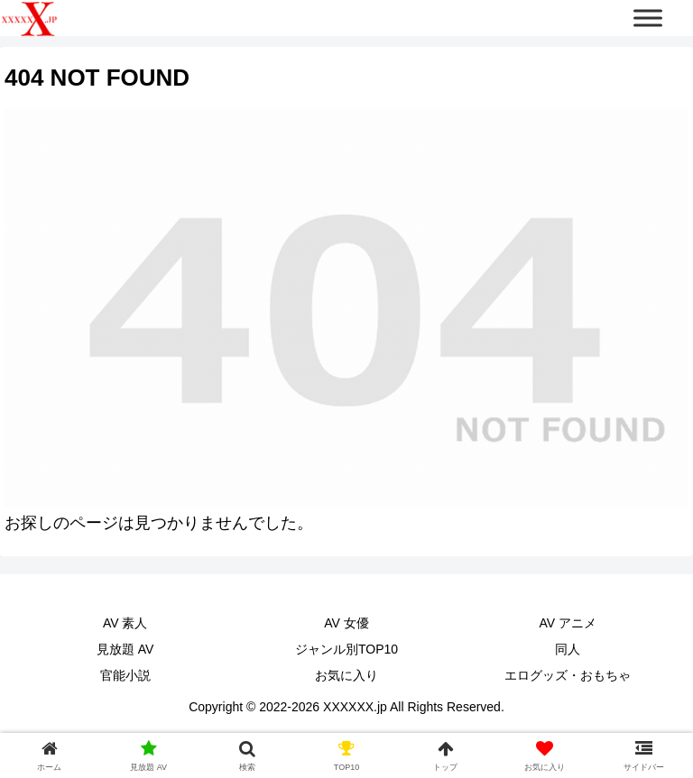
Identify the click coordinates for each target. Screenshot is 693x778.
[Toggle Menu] (647, 17)
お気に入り (346, 675)
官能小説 (125, 675)
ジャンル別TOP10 (346, 649)
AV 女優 (346, 623)
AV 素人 (125, 623)
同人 (567, 649)
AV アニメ (568, 623)
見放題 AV (125, 649)
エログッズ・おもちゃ (567, 675)
